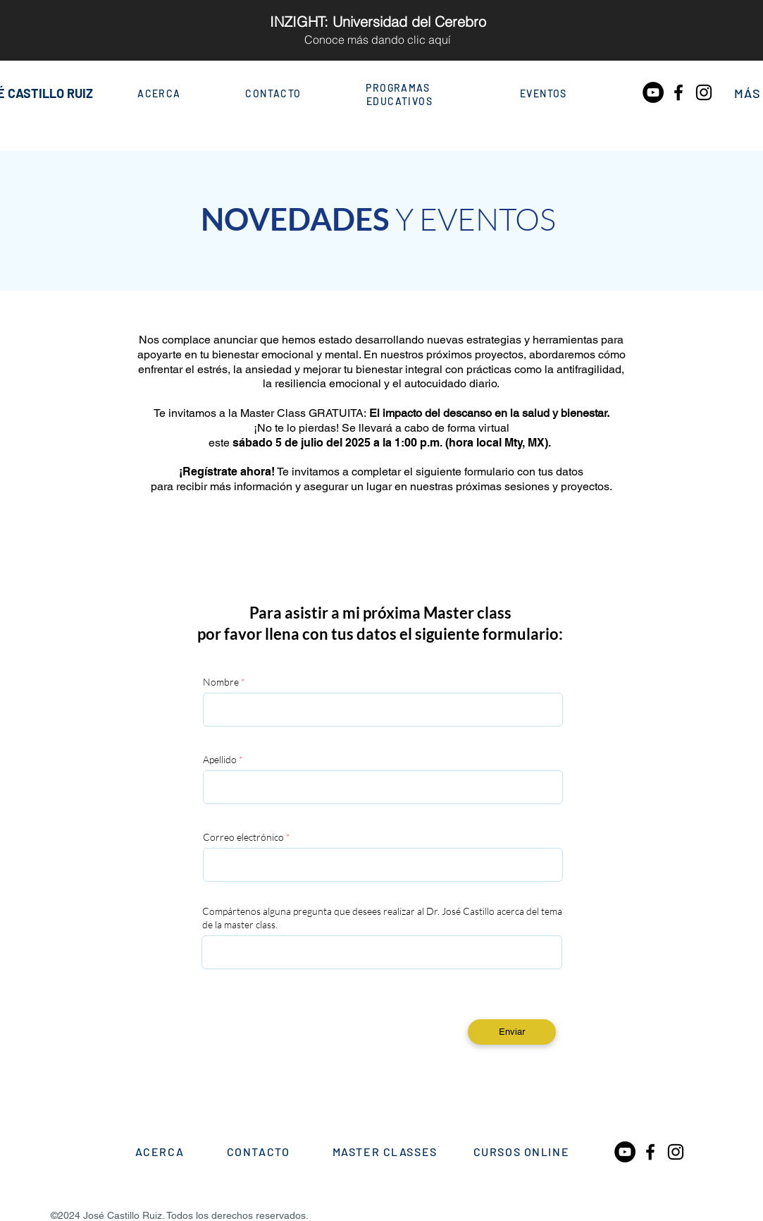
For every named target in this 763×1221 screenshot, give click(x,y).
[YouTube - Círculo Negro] (653, 92)
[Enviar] (512, 1032)
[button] (748, 94)
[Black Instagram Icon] (703, 92)
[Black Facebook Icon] (678, 92)
